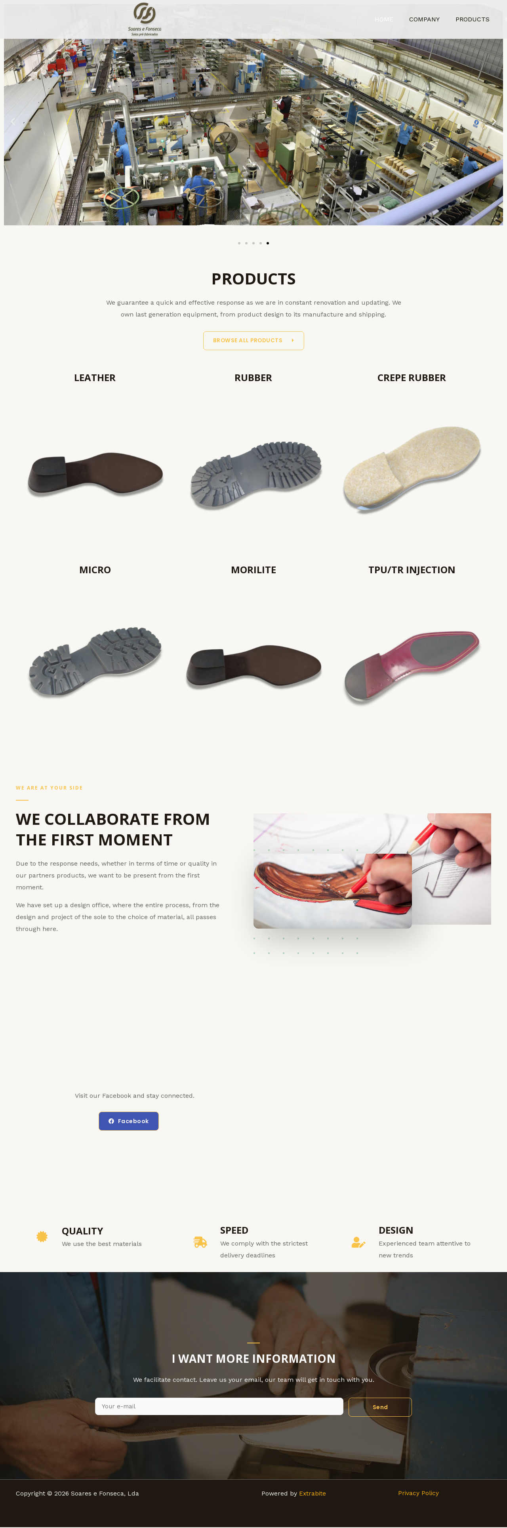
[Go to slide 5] (268, 243)
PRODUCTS (480, 19)
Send (380, 1408)
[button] (13, 121)
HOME (398, 19)
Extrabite (312, 1494)
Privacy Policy (418, 1494)
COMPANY (435, 19)
